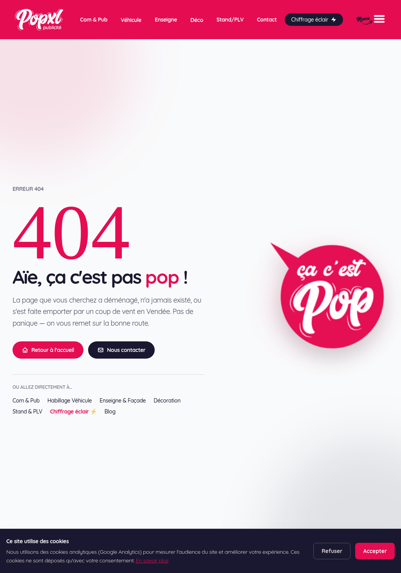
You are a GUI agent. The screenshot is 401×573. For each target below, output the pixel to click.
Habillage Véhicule (69, 400)
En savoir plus (152, 560)
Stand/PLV (230, 19)
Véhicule (131, 20)
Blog (110, 411)
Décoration (167, 400)
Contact (266, 19)
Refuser (332, 551)
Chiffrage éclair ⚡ (73, 411)
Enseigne (166, 19)
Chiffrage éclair (314, 19)
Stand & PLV (27, 411)
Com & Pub (93, 19)
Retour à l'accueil (48, 350)
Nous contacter (121, 350)
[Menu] (370, 19)
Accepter (375, 551)
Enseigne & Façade (122, 400)
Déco (196, 20)
